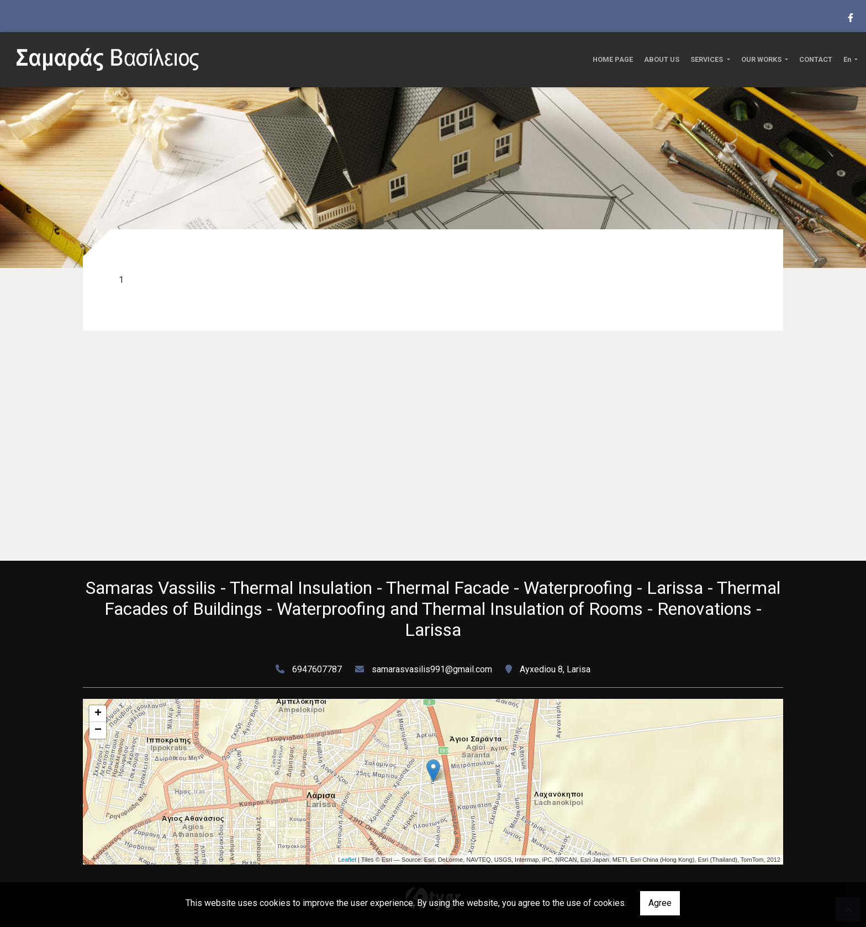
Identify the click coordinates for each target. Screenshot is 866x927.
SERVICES (707, 59)
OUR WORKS (762, 59)
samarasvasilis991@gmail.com (432, 669)
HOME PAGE (613, 59)
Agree (660, 903)
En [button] (848, 59)
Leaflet (347, 859)
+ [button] (98, 713)
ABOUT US (661, 59)
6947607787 (317, 669)
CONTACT (815, 59)
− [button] (98, 730)
